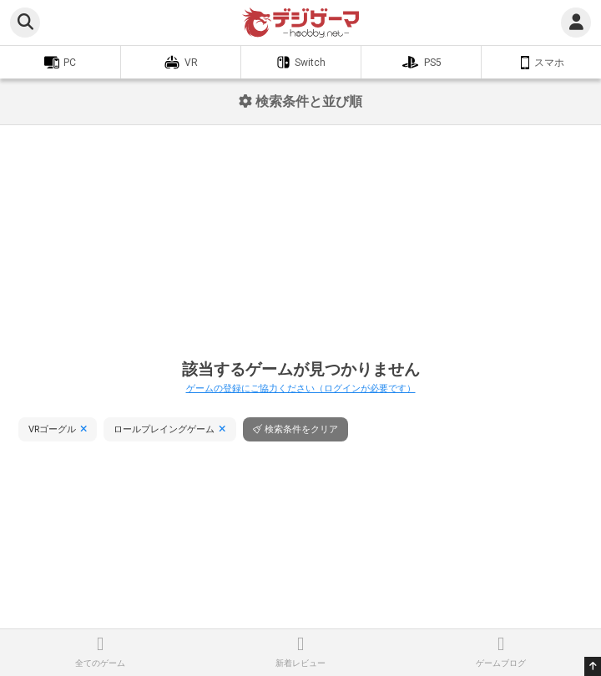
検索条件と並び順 (300, 101)
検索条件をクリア (301, 429)
